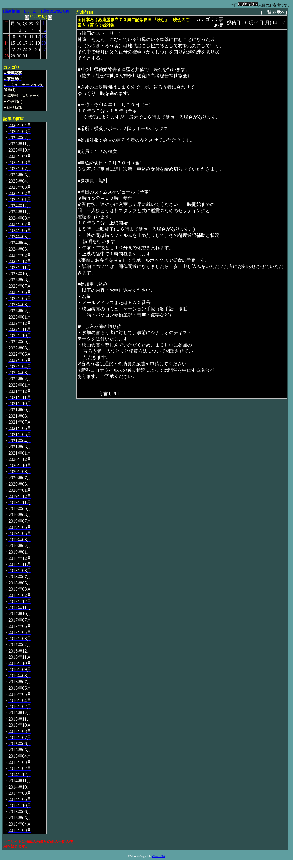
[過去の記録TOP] (55, 11)
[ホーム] (31, 11)
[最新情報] (11, 11)
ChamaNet (158, 856)
